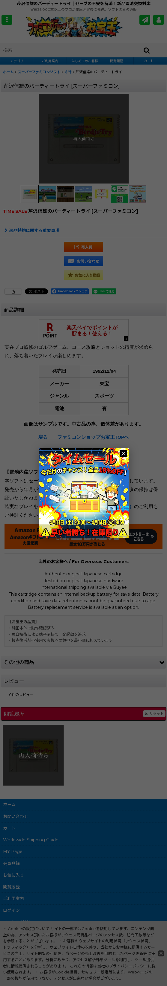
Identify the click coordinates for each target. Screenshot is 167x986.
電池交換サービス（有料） (105, 506)
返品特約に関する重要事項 (31, 230)
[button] (6, 20)
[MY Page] (158, 20)
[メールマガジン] (144, 20)
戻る (43, 437)
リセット (154, 713)
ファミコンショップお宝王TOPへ (93, 437)
